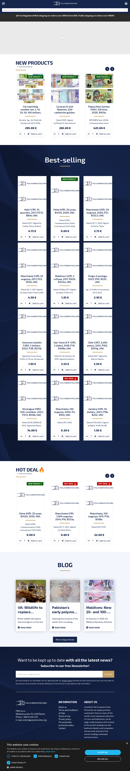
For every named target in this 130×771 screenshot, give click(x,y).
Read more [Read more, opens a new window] (50, 751)
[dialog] (65, 756)
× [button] (127, 743)
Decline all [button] (102, 759)
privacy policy (67, 680)
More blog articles (65, 639)
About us (63, 707)
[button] (44, 767)
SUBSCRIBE (108, 674)
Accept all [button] (103, 752)
